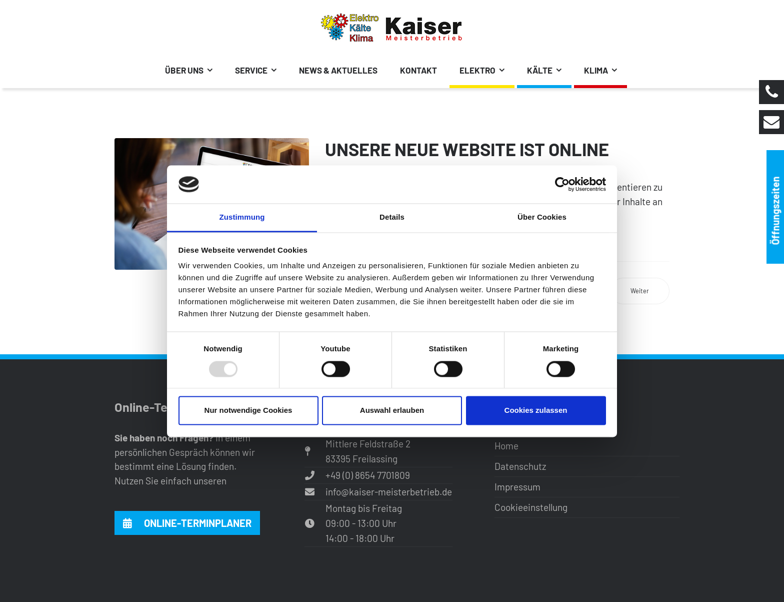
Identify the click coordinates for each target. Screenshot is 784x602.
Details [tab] (392, 217)
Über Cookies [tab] (542, 217)
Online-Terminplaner (187, 523)
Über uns (184, 70)
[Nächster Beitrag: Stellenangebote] (640, 291)
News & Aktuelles (338, 70)
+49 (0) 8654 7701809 (368, 475)
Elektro (478, 70)
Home (506, 445)
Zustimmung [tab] (242, 217)
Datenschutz (520, 466)
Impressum (517, 486)
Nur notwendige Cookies (248, 410)
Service (251, 70)
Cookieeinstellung (531, 507)
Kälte (539, 70)
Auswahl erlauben (392, 410)
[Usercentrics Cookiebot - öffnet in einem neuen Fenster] (562, 184)
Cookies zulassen (536, 410)
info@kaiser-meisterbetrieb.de (389, 491)
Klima (596, 70)
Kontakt (418, 70)
